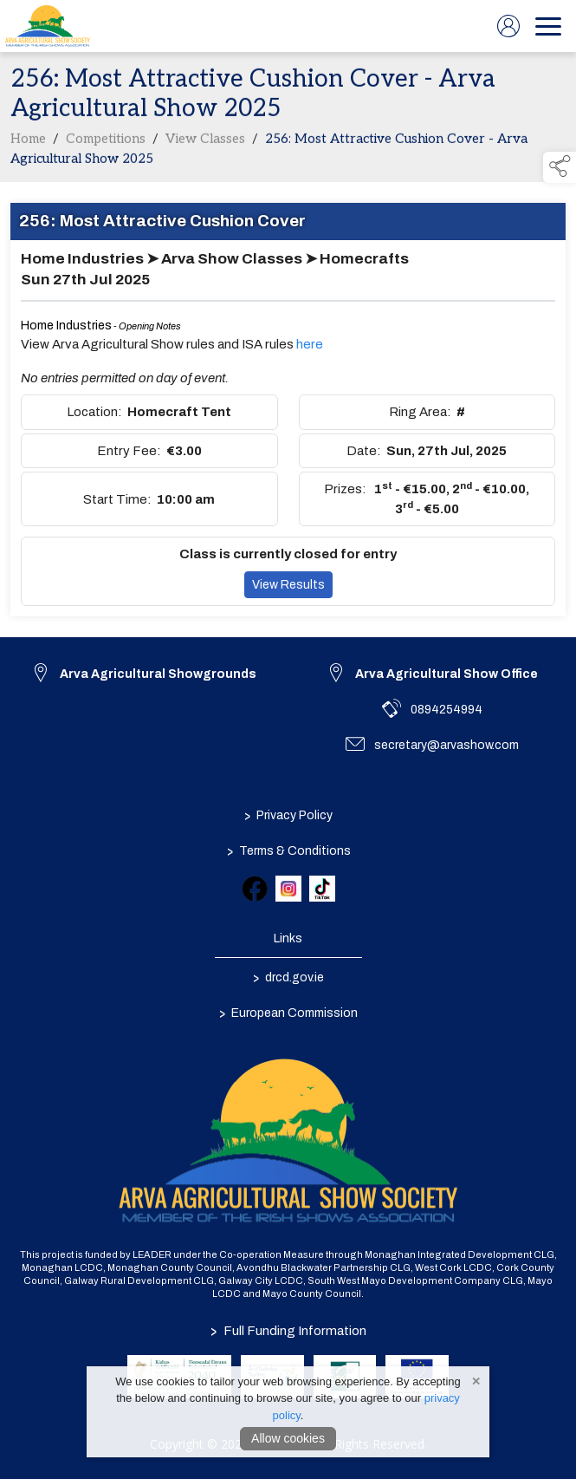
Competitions (106, 142)
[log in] (508, 26)
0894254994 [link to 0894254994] (446, 709)
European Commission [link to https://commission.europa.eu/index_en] (288, 1012)
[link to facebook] (255, 889)
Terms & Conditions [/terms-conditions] (288, 850)
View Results (288, 588)
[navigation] (548, 26)
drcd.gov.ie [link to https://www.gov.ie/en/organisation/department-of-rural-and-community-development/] (288, 977)
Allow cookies (288, 1438)
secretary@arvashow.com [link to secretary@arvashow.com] (446, 745)
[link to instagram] (288, 889)
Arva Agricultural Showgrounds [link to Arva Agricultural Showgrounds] (158, 674)
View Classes (205, 142)
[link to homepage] (47, 26)
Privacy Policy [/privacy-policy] (288, 815)
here (309, 348)
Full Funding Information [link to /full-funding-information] (288, 1331)
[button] (559, 167)
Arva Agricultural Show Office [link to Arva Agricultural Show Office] (446, 674)
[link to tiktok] (322, 889)
